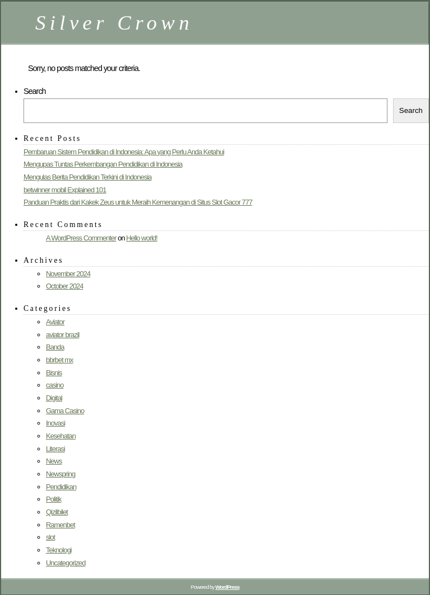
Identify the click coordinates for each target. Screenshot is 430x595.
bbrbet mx (59, 360)
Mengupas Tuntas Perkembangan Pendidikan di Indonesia (103, 164)
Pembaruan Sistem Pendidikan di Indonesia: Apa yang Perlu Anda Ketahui (124, 152)
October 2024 (64, 286)
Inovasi (55, 423)
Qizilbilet (57, 512)
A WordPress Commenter (81, 238)
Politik (54, 499)
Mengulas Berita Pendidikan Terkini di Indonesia (88, 177)
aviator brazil (62, 334)
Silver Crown (114, 22)
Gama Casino (65, 411)
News (54, 461)
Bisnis (54, 373)
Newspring (60, 474)
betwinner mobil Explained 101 (65, 190)
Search (35, 91)
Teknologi (59, 550)
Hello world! (141, 238)
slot (50, 537)
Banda (55, 347)
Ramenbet (60, 525)
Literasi (55, 449)
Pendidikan (61, 487)
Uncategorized (66, 563)
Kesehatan (61, 436)
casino (54, 385)
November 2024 (68, 274)
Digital (54, 398)
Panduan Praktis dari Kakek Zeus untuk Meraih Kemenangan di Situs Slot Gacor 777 (138, 202)
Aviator (55, 322)
